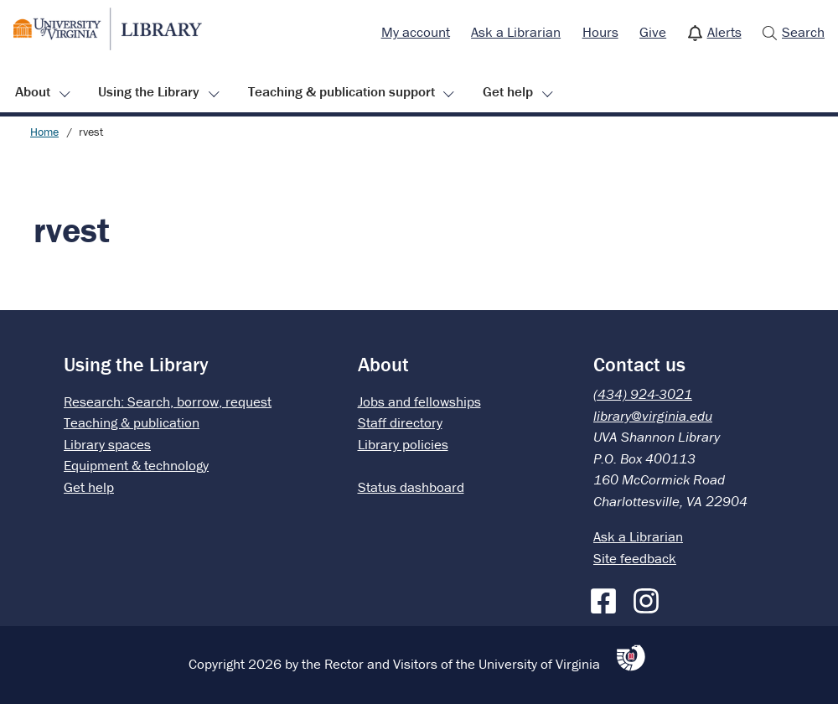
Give (652, 32)
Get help (508, 91)
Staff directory (400, 422)
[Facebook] (607, 597)
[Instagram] (650, 597)
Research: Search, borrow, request (168, 401)
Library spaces (107, 444)
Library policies (403, 444)
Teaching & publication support (341, 91)
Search (803, 32)
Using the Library (148, 91)
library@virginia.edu (652, 415)
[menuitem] (415, 33)
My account (415, 32)
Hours (600, 32)
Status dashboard (411, 487)
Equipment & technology (136, 465)
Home (44, 131)
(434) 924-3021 (642, 394)
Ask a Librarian (516, 32)
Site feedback (634, 558)
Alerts (724, 32)
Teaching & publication (131, 422)
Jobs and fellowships (419, 401)
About (32, 91)
